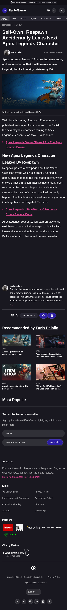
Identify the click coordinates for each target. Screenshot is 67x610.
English (31, 592)
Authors (6, 510)
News (13, 18)
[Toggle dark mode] (48, 10)
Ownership (40, 510)
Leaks (23, 18)
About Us (39, 504)
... (12, 304)
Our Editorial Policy (12, 504)
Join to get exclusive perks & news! (43, 2)
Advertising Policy (44, 498)
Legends (33, 18)
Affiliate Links (10, 491)
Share (28, 315)
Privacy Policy (42, 491)
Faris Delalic (16, 286)
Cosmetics (46, 18)
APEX (5, 18)
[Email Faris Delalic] (52, 316)
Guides (58, 18)
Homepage (7, 25)
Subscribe (55, 442)
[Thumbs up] (43, 316)
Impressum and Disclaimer (15, 498)
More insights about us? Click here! (21, 477)
